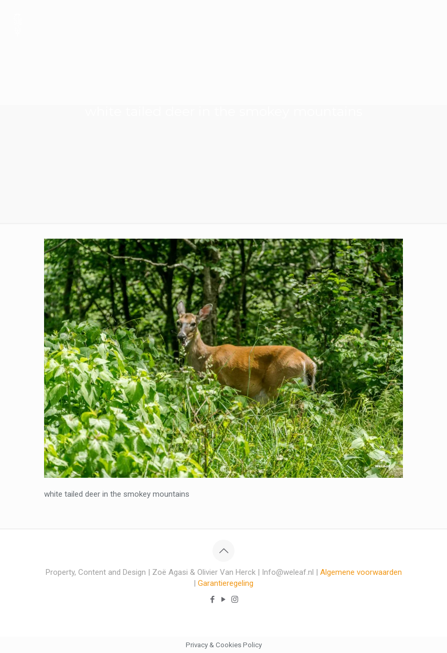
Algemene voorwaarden (361, 572)
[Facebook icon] (213, 599)
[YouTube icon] (224, 599)
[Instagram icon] (235, 599)
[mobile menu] (430, 24)
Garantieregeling (225, 583)
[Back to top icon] (223, 551)
